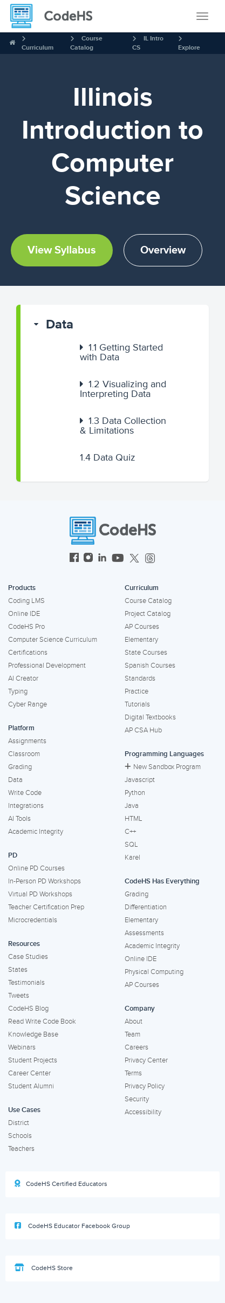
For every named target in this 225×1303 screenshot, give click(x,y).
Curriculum (37, 48)
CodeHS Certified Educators (61, 1183)
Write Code (25, 792)
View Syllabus (62, 250)
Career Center (29, 1073)
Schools (20, 1135)
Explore (189, 48)
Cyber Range (27, 704)
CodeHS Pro (26, 626)
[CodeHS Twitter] (134, 559)
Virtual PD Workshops (40, 894)
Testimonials (26, 982)
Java (132, 805)
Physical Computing (154, 972)
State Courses (146, 652)
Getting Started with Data (121, 352)
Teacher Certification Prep (46, 907)
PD (12, 855)
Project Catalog (148, 613)
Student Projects (32, 1060)
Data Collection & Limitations (123, 425)
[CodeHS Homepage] (55, 16)
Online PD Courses (36, 868)
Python (135, 792)
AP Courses (142, 626)
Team (132, 1034)
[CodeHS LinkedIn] (102, 559)
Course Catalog (148, 600)
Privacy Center (146, 1060)
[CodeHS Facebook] (74, 559)
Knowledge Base (33, 1034)
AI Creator (23, 678)
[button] (114, 325)
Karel (132, 857)
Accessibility (143, 1112)
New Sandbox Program (163, 767)
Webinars (22, 1047)
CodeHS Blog (28, 1008)
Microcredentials (32, 920)
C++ (130, 831)
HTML (133, 818)
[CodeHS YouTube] (118, 559)
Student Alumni (31, 1086)
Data (59, 324)
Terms (133, 1073)
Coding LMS (26, 600)
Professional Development (47, 665)
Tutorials (137, 704)
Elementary (141, 639)
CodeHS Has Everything (162, 881)
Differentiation (146, 907)
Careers (136, 1047)
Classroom (24, 754)
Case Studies (28, 956)
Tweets (18, 995)
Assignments (27, 741)
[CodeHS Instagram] (88, 559)
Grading (20, 767)
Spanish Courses (150, 665)
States (18, 969)
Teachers (21, 1148)
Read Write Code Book (42, 1021)
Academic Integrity (35, 831)
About (133, 1021)
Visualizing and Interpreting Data (123, 389)
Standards (140, 678)
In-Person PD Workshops (44, 881)
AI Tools (19, 818)
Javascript (140, 780)
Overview (163, 250)
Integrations (26, 805)
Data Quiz (107, 457)
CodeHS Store (44, 1268)
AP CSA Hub (143, 730)
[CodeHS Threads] (150, 559)
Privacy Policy (145, 1086)
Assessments (144, 933)
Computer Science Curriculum (52, 639)
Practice (136, 691)
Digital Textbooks (150, 717)
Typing (18, 691)
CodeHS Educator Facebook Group (72, 1226)
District (18, 1123)
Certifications (27, 652)
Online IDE (24, 613)
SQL (131, 844)
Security (137, 1099)
